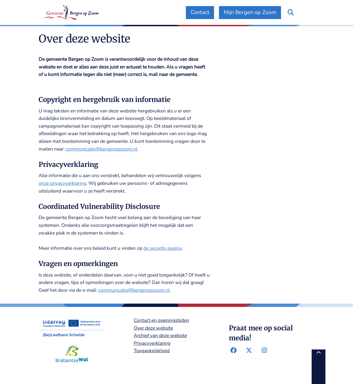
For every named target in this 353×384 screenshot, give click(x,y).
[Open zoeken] (290, 12)
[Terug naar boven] (318, 366)
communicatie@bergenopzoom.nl (101, 149)
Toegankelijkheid (152, 351)
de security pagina (162, 248)
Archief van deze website (160, 335)
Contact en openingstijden (161, 320)
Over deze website (153, 328)
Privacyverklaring (152, 343)
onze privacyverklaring (62, 183)
